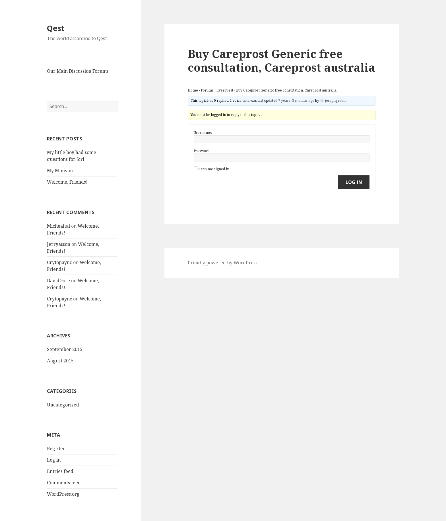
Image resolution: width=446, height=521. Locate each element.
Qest (56, 28)
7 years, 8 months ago (296, 100)
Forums (207, 90)
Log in (54, 460)
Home (193, 90)
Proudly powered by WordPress (222, 263)
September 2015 (64, 349)
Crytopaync (59, 262)
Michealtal (58, 226)
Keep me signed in (213, 169)
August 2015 (60, 361)
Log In (354, 182)
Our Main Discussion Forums (78, 71)
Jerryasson (58, 244)
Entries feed (60, 471)
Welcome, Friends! (67, 182)
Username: (203, 132)
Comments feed (64, 483)
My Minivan (60, 170)
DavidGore (58, 280)
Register (56, 448)
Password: (202, 150)
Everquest (224, 90)
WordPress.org (63, 494)
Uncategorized (63, 405)
